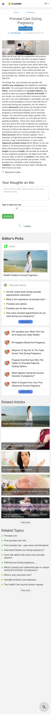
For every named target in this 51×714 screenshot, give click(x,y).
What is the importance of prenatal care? (25, 299)
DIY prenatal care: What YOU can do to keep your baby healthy (28, 333)
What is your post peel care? (18, 575)
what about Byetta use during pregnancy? (24, 550)
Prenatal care (10, 536)
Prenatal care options (16, 304)
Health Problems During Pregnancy (21, 275)
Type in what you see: (12, 205)
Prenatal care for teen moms (20, 308)
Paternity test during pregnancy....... (21, 562)
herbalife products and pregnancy (20, 580)
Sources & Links (12, 172)
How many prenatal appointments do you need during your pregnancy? (26, 314)
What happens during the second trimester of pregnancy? (28, 374)
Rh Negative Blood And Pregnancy (28, 342)
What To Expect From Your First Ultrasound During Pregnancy (27, 384)
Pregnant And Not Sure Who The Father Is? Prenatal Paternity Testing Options (28, 363)
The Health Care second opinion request (23, 584)
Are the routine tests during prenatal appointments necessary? (23, 293)
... (22, 12)
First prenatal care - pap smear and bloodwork (26, 545)
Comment (8, 216)
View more (25, 322)
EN (46, 3)
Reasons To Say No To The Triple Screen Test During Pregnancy (28, 352)
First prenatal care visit (15, 540)
